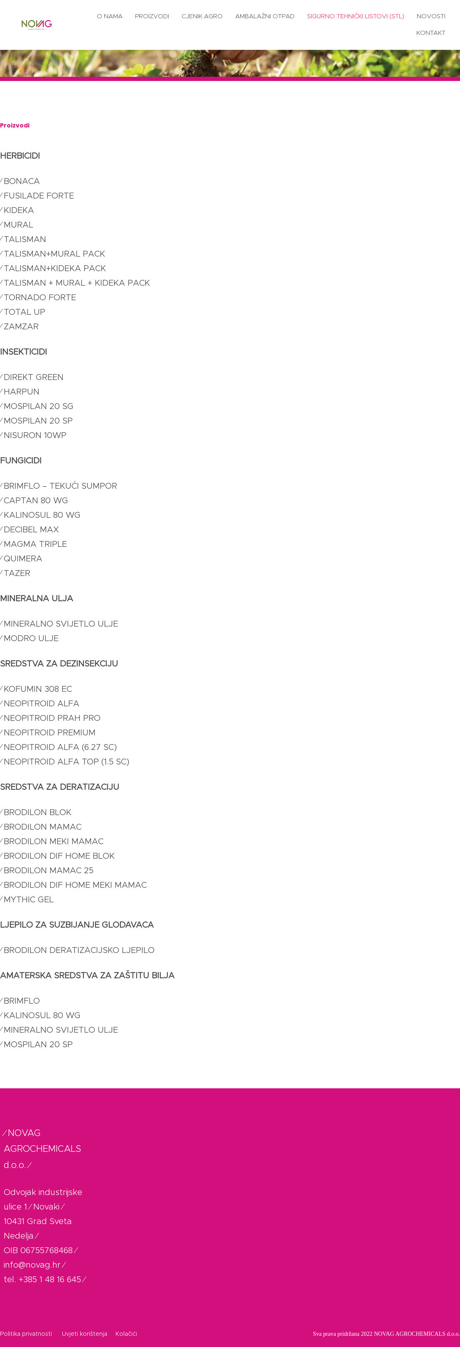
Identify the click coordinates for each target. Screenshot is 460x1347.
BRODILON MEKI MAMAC (53, 842)
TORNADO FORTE (40, 298)
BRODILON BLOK (37, 812)
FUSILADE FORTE (39, 196)
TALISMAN (25, 239)
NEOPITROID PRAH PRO (52, 718)
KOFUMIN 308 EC (38, 689)
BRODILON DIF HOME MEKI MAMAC (75, 885)
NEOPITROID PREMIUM (50, 733)
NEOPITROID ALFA (41, 704)
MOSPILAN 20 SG (39, 406)
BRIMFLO (22, 1001)
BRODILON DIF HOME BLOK (59, 856)
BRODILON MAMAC (42, 827)
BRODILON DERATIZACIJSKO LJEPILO (79, 950)
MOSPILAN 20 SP (38, 421)
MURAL (18, 225)
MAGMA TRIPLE (35, 544)
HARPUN (21, 392)
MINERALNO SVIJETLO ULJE (61, 624)
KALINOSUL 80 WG (42, 515)
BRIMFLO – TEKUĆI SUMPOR (60, 486)
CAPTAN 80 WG (36, 501)
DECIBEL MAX (31, 530)
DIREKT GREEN (34, 377)
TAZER (17, 573)
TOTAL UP (24, 312)
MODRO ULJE (31, 638)
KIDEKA (19, 210)
